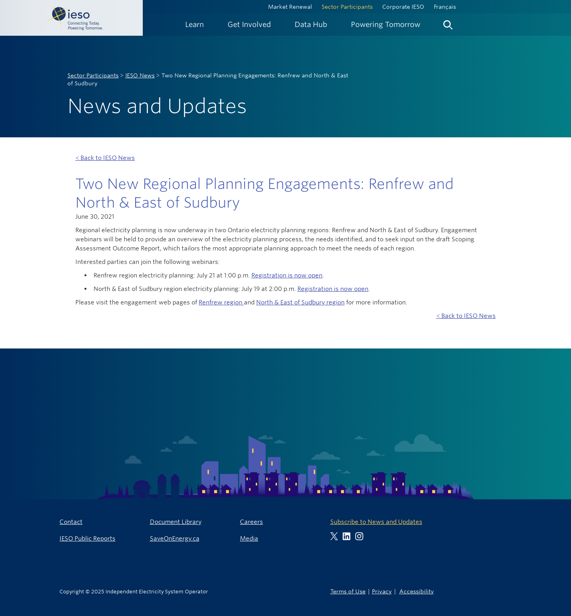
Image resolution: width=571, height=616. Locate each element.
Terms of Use (348, 591)
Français (445, 7)
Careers (251, 522)
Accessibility (416, 591)
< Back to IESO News (105, 158)
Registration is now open (286, 275)
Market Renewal (290, 7)
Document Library (175, 522)
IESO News (140, 75)
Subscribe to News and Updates (376, 522)
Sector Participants (347, 7)
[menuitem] (194, 24)
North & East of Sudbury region (300, 302)
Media (249, 538)
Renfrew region (221, 302)
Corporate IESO (403, 7)
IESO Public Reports (87, 538)
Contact (70, 522)
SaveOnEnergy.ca (174, 538)
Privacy (382, 591)
